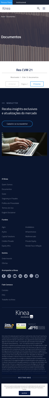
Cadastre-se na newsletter (17, 123)
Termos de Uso (7, 207)
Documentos (10, 16)
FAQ (3, 294)
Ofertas (5, 263)
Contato (5, 290)
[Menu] (44, 8)
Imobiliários (29, 227)
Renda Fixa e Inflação (33, 245)
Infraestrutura (30, 231)
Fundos (5, 219)
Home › (3, 16)
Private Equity (30, 241)
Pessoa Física (6, 2)
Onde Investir (7, 258)
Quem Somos (7, 184)
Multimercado (30, 236)
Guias (4, 193)
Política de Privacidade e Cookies (32, 388)
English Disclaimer (8, 212)
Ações (4, 231)
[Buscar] (38, 8)
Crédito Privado (8, 241)
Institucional (21, 2)
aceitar (24, 393)
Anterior (12, 84)
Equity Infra (6, 245)
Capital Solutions (8, 236)
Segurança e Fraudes (10, 198)
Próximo (37, 84)
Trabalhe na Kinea (8, 299)
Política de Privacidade (10, 203)
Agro (4, 227)
